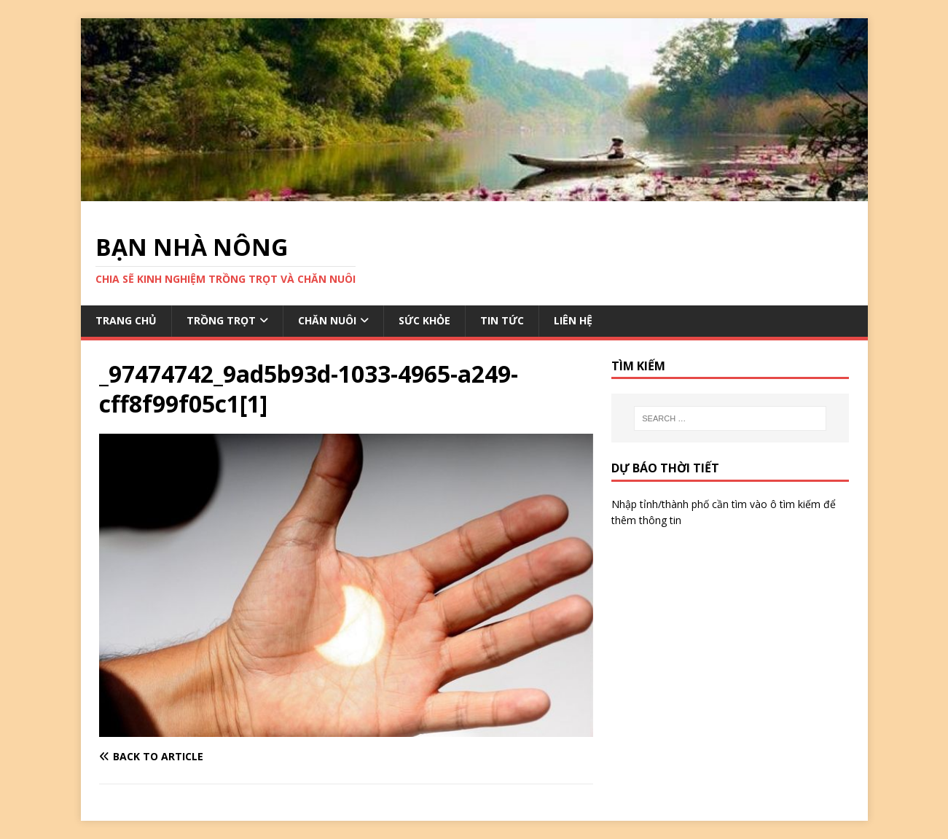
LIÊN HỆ (573, 320)
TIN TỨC (502, 320)
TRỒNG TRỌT (221, 320)
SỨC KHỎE (424, 320)
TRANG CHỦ (126, 320)
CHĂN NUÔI (327, 320)
